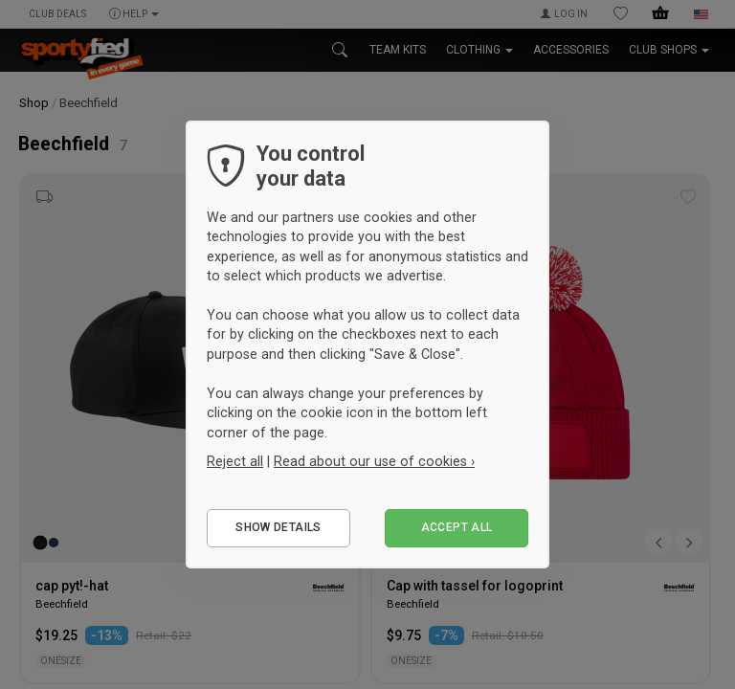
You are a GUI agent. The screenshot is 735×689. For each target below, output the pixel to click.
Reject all (235, 461)
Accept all (457, 527)
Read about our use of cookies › (374, 461)
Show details (278, 527)
